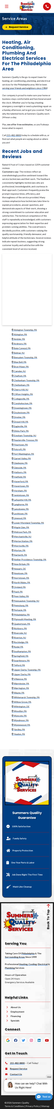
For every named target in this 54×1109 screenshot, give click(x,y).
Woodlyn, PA (19, 711)
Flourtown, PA (20, 444)
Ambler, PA (17, 339)
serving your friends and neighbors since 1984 (24, 88)
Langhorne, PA (19, 504)
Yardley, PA (17, 729)
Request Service (18, 1067)
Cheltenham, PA (20, 385)
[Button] (17, 27)
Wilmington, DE (20, 706)
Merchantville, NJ (21, 536)
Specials (15, 1019)
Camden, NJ (19, 371)
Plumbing (10, 967)
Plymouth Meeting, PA (24, 619)
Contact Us (16, 1073)
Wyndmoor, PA (20, 720)
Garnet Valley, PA (21, 458)
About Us (16, 1006)
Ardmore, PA (19, 343)
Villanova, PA (19, 679)
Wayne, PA (18, 692)
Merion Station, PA (22, 541)
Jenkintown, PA (20, 495)
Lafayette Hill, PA (21, 499)
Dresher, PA (18, 417)
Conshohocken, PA (21, 403)
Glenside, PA (19, 467)
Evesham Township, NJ (24, 435)
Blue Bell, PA (18, 362)
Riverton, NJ (18, 637)
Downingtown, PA (22, 408)
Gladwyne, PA (20, 463)
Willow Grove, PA (21, 701)
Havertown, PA (19, 486)
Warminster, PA (20, 683)
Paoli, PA (17, 591)
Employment (17, 1010)
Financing (16, 1015)
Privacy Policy (33, 1105)
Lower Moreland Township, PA (28, 522)
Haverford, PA (19, 481)
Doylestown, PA (21, 412)
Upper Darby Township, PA (25, 669)
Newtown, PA (19, 573)
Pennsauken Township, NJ (25, 600)
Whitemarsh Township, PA (25, 697)
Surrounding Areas (15, 956)
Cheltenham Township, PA (25, 380)
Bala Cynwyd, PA (20, 348)
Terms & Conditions (14, 1105)
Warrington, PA (20, 688)
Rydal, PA (17, 646)
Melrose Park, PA (20, 532)
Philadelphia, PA (21, 614)
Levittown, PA (20, 513)
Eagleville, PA (18, 426)
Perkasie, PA (19, 610)
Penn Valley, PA (20, 596)
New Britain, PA (21, 564)
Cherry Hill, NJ (19, 389)
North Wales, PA (20, 582)
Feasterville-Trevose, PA (24, 440)
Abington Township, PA (23, 329)
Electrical (43, 963)
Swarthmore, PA (20, 660)
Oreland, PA (19, 587)
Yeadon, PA (17, 734)
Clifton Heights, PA (21, 394)
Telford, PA (18, 665)
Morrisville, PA (20, 545)
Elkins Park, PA (19, 430)
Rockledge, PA (20, 642)
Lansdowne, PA (20, 509)
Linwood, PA (18, 518)
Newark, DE (18, 568)
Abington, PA (18, 334)
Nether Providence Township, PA (29, 559)
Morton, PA (18, 550)
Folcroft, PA (19, 449)
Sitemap (45, 1105)
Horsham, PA (19, 490)
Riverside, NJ (19, 633)
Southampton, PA (21, 651)
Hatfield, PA (19, 476)
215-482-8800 (13, 135)
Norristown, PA (19, 577)
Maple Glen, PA (19, 527)
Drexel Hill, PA (20, 421)
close (49, 1077)
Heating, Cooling (28, 963)
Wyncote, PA (18, 715)
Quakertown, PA (21, 623)
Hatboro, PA (19, 472)
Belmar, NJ (18, 352)
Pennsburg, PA (19, 605)
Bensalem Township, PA (24, 357)
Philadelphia (28, 952)
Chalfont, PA (19, 375)
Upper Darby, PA (21, 674)
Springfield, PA (20, 656)
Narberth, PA (18, 554)
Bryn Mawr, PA (19, 366)
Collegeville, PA (20, 398)
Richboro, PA (18, 628)
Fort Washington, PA (23, 453)
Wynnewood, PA (21, 724)
